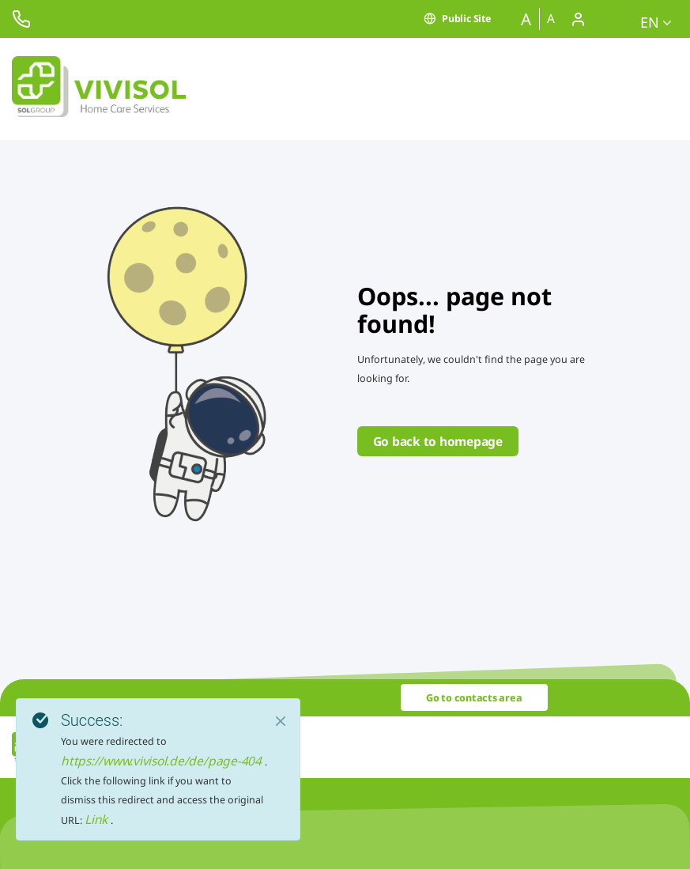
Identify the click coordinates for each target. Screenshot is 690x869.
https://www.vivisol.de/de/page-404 (163, 760)
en (656, 22)
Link (98, 819)
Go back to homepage (438, 441)
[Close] (280, 721)
